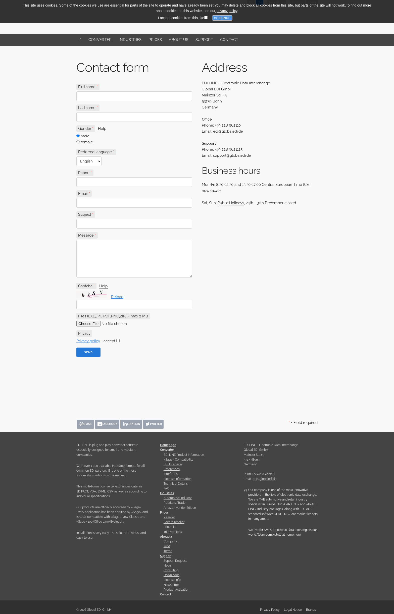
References (172, 469)
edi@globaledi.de (264, 479)
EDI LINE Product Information (184, 455)
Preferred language (95, 152)
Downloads (171, 575)
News (168, 565)
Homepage (168, 445)
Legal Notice (293, 609)
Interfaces (171, 474)
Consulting (171, 570)
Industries (130, 39)
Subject (84, 214)
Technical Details (176, 483)
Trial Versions (173, 532)
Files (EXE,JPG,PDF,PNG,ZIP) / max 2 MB (113, 316)
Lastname (86, 107)
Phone (83, 173)
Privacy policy (88, 341)
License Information (177, 479)
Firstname (86, 87)
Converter (100, 39)
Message (86, 235)
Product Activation (176, 589)
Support (204, 39)
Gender (84, 128)
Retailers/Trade (174, 503)
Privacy (84, 333)
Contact (229, 39)
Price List (170, 527)
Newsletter (171, 585)
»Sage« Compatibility (178, 459)
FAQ (166, 488)
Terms (168, 551)
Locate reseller (174, 522)
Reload (117, 297)
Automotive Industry (178, 498)
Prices (155, 39)
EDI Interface (173, 464)
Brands (311, 609)
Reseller (169, 517)
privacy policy (226, 9)
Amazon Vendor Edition (180, 508)
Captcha (85, 286)
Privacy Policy (270, 609)
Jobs (167, 546)
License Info (172, 580)
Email (83, 193)
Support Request (175, 561)
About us (178, 39)
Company (170, 541)
